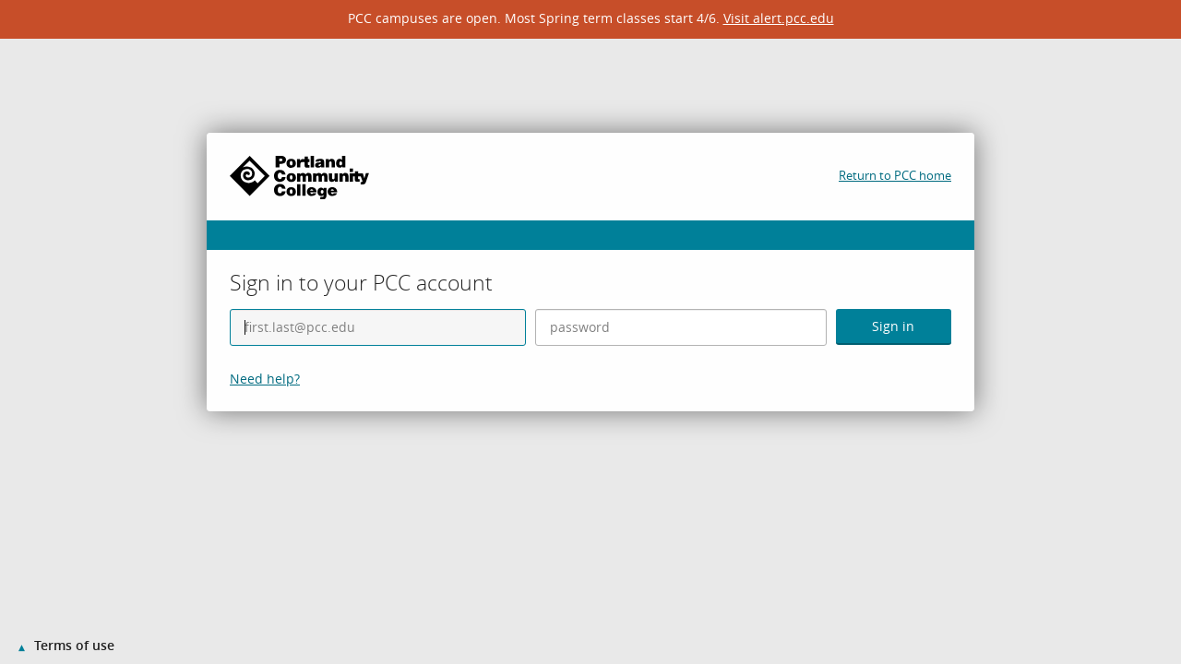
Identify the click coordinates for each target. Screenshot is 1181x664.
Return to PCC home (895, 175)
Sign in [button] (893, 326)
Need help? (265, 378)
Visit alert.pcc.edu (778, 18)
